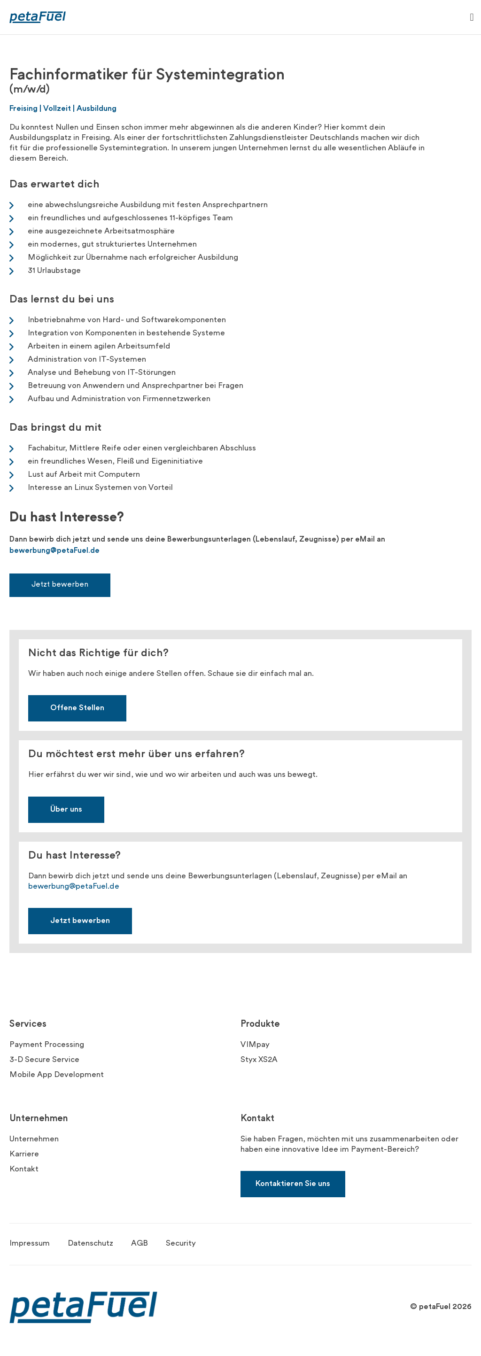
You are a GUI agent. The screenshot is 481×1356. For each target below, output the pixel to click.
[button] (471, 17)
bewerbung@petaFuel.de (54, 551)
